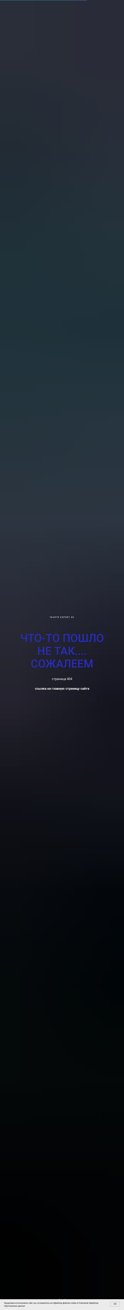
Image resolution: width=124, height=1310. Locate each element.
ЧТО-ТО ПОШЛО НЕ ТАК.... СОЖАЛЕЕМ (62, 651)
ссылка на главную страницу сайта (62, 688)
